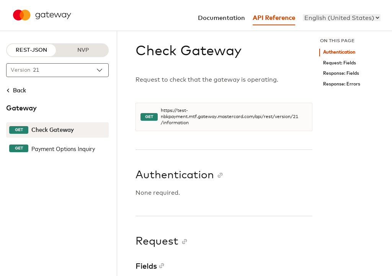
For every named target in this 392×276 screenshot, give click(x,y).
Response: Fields (341, 73)
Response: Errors (341, 84)
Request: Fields (339, 63)
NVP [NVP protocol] (83, 50)
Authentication (339, 52)
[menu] (342, 17)
